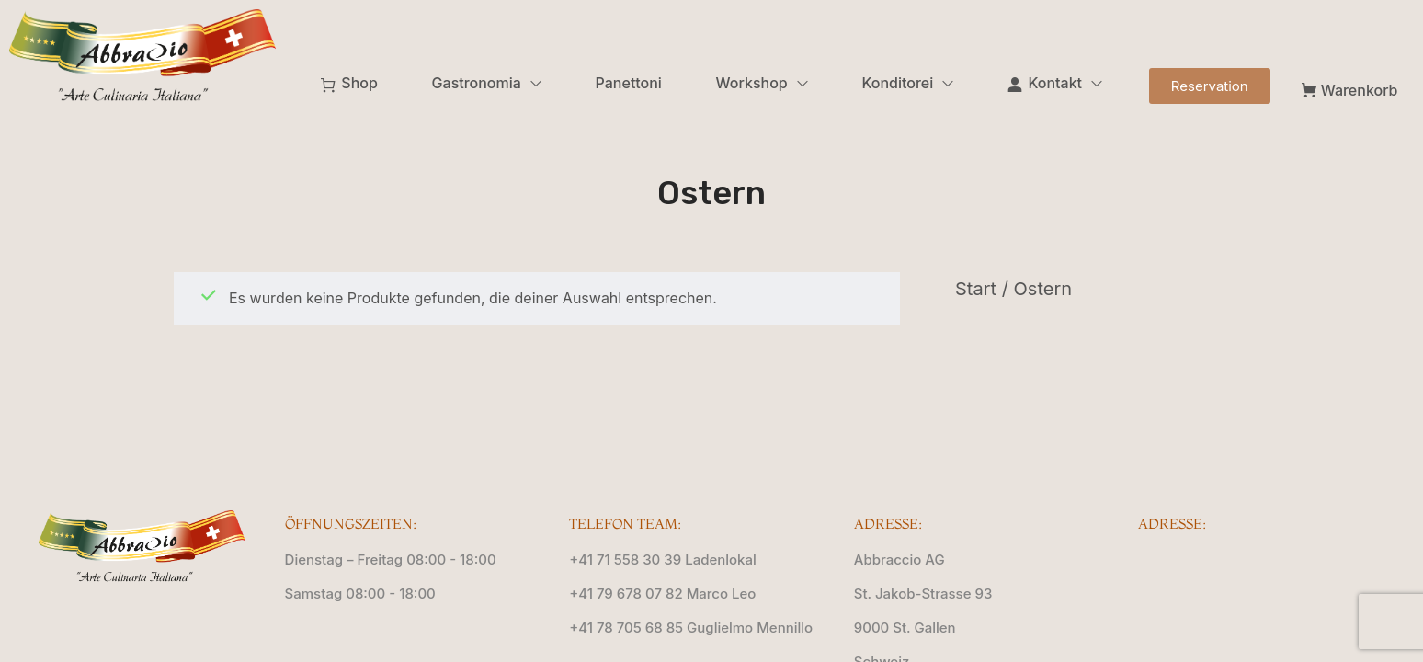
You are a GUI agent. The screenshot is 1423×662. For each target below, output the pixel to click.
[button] (1209, 86)
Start (975, 289)
